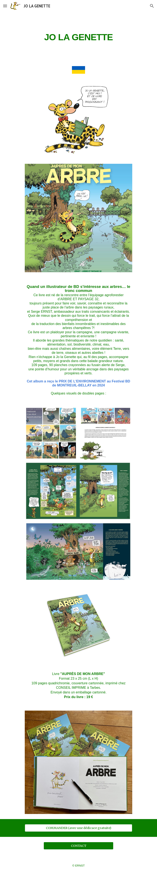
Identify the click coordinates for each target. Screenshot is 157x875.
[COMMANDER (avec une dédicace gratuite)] (78, 828)
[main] (78, 36)
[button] (5, 6)
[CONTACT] (78, 846)
